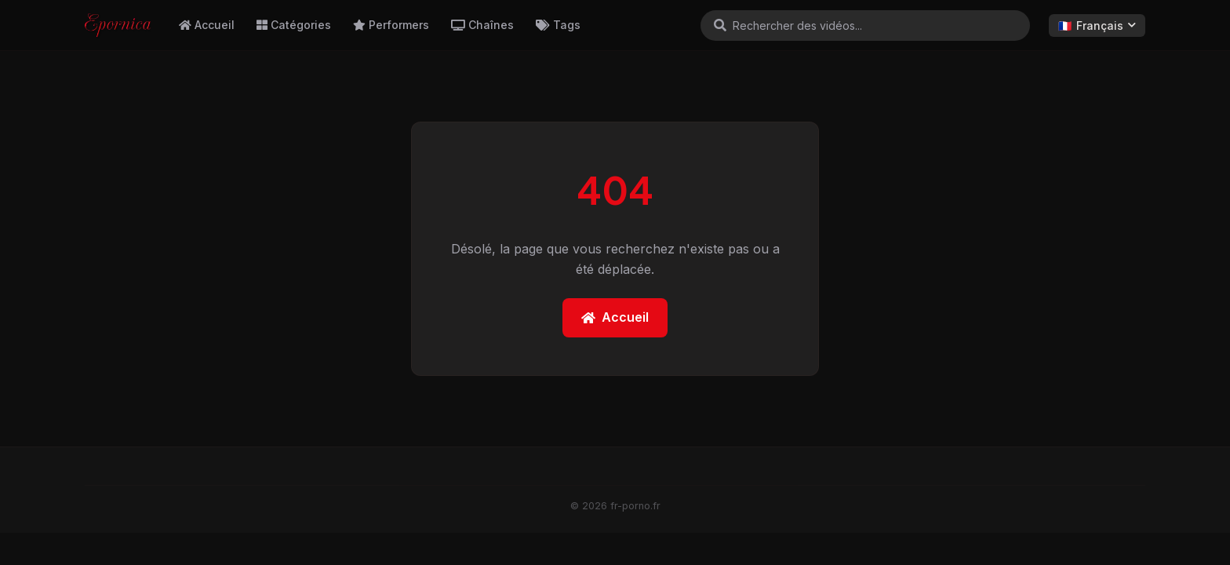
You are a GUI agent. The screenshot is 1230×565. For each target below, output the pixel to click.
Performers (391, 24)
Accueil (207, 24)
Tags (558, 24)
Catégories (294, 24)
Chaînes (482, 24)
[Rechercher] (720, 25)
